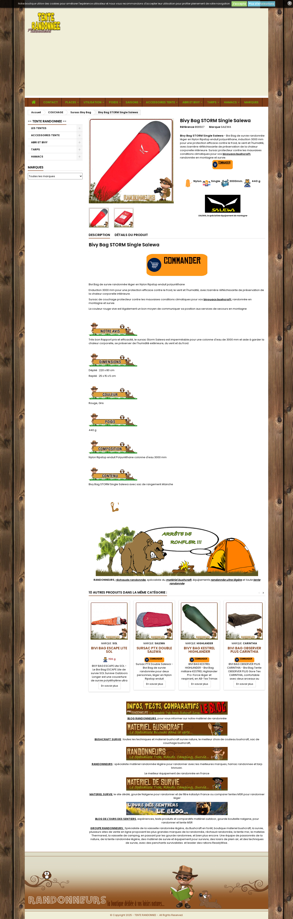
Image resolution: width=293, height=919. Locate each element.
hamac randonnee (240, 764)
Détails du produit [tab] (131, 235)
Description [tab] (99, 235)
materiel (176, 739)
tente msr (243, 832)
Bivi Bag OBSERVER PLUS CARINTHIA (244, 650)
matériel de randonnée (211, 718)
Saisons (132, 102)
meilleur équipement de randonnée (172, 773)
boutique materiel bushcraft (232, 828)
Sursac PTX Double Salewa (154, 650)
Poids (113, 102)
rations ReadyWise (215, 843)
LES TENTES (38, 128)
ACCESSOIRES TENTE (160, 102)
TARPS (212, 102)
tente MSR (186, 822)
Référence (187, 127)
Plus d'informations (261, 3)
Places (70, 102)
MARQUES (251, 102)
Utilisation (92, 102)
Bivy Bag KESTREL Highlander (199, 650)
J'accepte (239, 3)
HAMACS (230, 102)
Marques (35, 167)
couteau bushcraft (237, 739)
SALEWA (226, 127)
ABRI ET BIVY (191, 102)
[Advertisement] (146, 67)
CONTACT (50, 102)
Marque (214, 127)
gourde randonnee (179, 835)
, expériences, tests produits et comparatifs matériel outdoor (155, 819)
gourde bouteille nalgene (234, 819)
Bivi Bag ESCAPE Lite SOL (109, 650)
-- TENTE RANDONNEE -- (47, 121)
